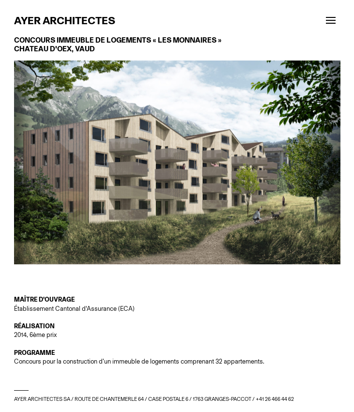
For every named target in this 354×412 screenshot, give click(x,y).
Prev (95, 276)
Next (258, 276)
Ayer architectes (64, 20)
